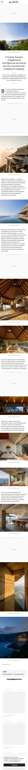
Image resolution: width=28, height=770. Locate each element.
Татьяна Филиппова (6, 664)
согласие (6, 761)
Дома (14, 72)
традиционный (19, 674)
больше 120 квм (8, 674)
